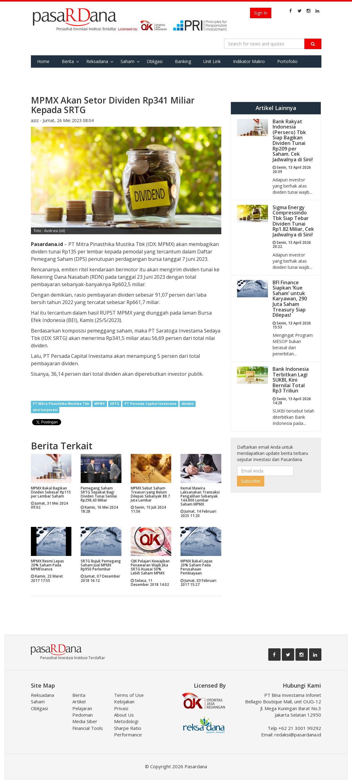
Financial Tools (87, 728)
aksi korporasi (45, 410)
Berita (68, 61)
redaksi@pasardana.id (297, 734)
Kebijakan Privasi (124, 704)
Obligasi (155, 61)
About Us (124, 715)
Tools (71, 74)
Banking (183, 61)
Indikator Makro (249, 61)
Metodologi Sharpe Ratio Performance (128, 728)
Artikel (79, 701)
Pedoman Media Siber (84, 718)
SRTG (114, 404)
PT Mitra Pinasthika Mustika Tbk (61, 404)
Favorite (45, 74)
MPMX (99, 404)
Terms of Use (129, 695)
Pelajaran (82, 708)
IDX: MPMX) (121, 244)
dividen (187, 404)
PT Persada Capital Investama (150, 404)
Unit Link (212, 61)
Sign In (260, 13)
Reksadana (97, 61)
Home (43, 61)
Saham (127, 61)
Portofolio (287, 61)
